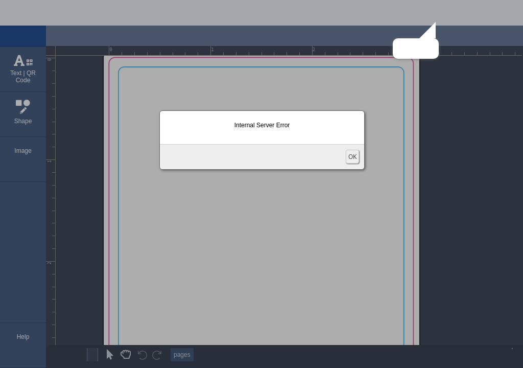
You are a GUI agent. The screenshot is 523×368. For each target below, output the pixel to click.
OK (352, 156)
